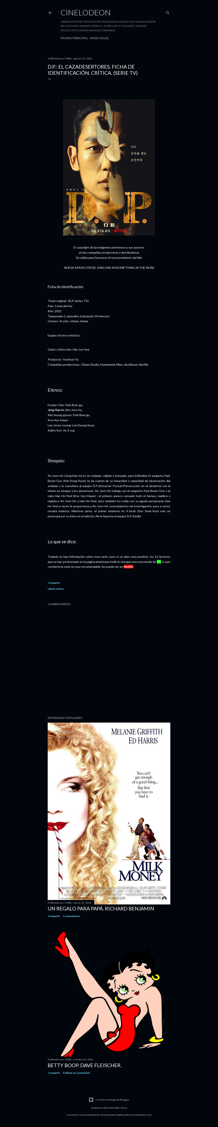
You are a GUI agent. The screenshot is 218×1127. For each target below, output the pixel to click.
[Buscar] (167, 12)
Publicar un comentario (76, 1072)
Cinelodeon (85, 12)
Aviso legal (99, 38)
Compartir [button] (54, 582)
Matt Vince (120, 1107)
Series (60, 588)
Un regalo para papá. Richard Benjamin (101, 908)
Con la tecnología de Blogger (109, 1099)
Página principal (74, 38)
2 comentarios (71, 916)
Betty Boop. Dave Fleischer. (85, 1065)
